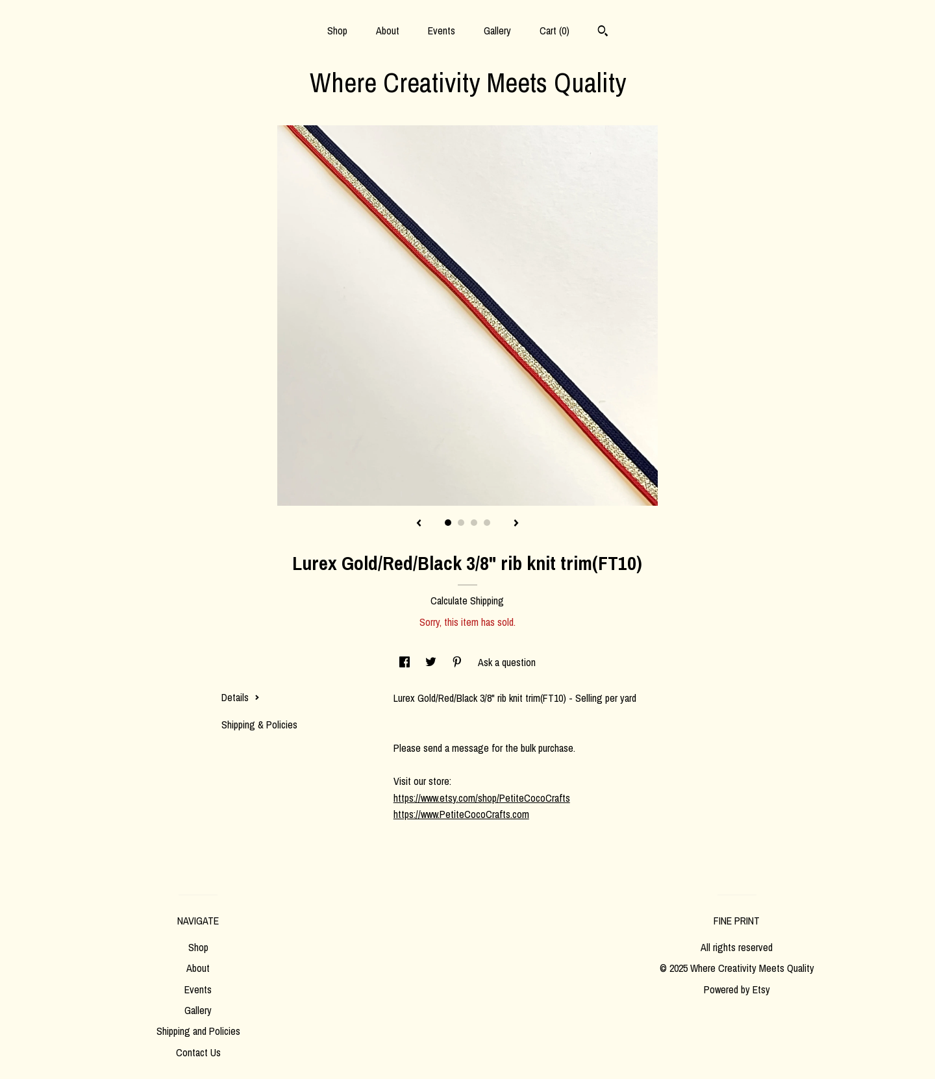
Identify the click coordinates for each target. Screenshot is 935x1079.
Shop (337, 30)
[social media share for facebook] (405, 662)
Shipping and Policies (198, 1031)
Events (441, 30)
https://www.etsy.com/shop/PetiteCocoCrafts (481, 798)
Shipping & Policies (259, 724)
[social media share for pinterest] (458, 662)
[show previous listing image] (419, 523)
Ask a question (507, 662)
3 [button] (474, 522)
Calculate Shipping (467, 600)
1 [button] (448, 522)
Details (240, 697)
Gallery (497, 30)
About (387, 30)
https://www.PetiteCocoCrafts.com (461, 814)
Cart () (554, 30)
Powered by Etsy (737, 989)
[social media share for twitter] (432, 662)
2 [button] (461, 522)
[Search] (603, 32)
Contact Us (198, 1052)
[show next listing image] (516, 523)
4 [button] (487, 522)
